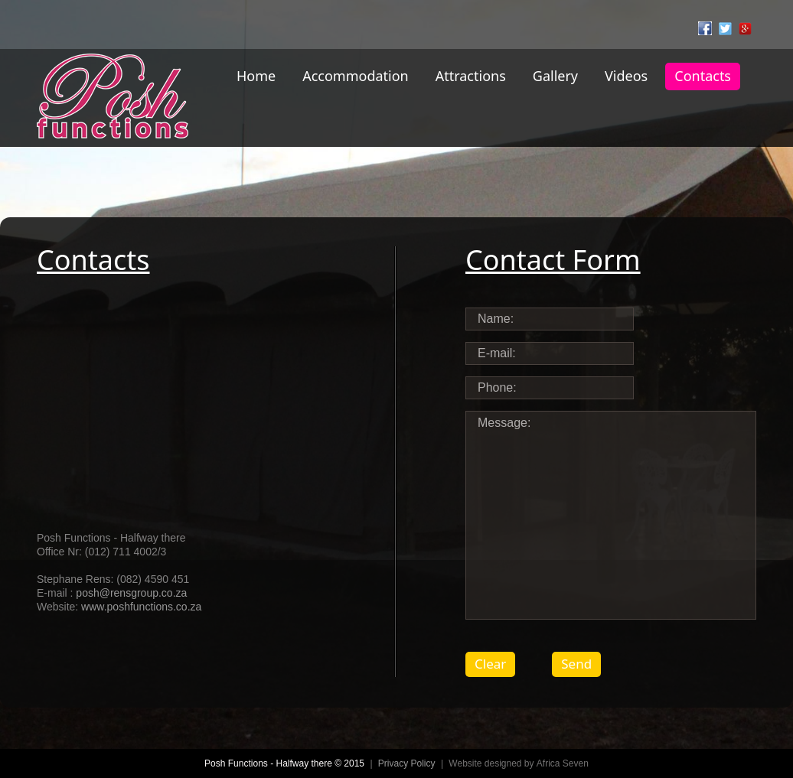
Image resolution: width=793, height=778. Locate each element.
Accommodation (355, 76)
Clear (490, 663)
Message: (610, 515)
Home (256, 76)
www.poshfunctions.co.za (141, 607)
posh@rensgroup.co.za (131, 593)
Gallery (555, 76)
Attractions (471, 76)
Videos (626, 76)
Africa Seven (563, 763)
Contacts (702, 76)
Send (576, 663)
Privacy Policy (407, 763)
